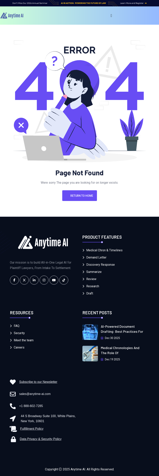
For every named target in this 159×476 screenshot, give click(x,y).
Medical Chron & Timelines (104, 250)
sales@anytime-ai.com (35, 394)
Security (19, 333)
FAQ (16, 326)
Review (91, 279)
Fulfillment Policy (31, 428)
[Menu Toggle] (111, 15)
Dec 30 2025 (110, 338)
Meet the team (24, 340)
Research (92, 286)
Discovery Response (100, 264)
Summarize (94, 272)
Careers (19, 347)
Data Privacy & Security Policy (40, 439)
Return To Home (79, 195)
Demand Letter (96, 257)
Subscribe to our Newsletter (38, 381)
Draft (89, 293)
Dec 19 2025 (110, 359)
